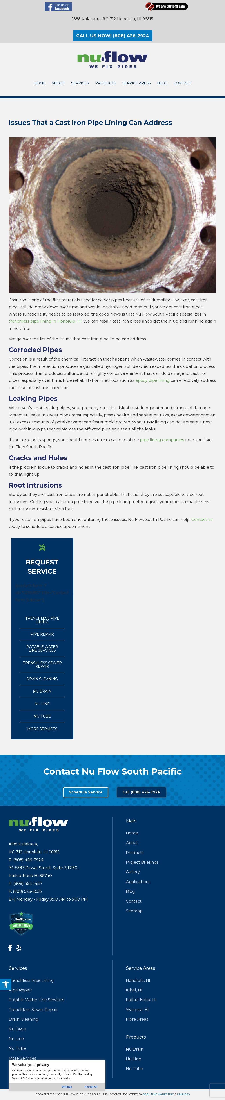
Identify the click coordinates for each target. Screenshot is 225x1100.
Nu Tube (42, 716)
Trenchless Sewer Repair (42, 664)
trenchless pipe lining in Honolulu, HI (45, 321)
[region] (57, 1075)
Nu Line (42, 704)
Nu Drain (42, 691)
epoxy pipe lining (153, 380)
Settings (67, 1086)
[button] (5, 984)
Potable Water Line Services (42, 648)
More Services (42, 729)
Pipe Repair (42, 634)
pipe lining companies (162, 440)
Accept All (91, 1086)
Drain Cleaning (42, 679)
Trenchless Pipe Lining (42, 620)
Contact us (202, 519)
